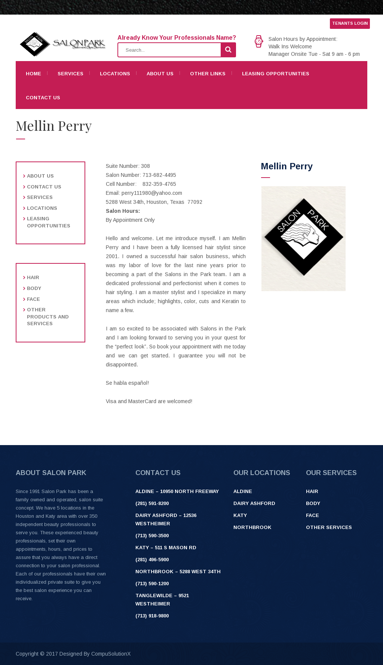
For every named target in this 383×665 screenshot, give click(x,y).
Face (33, 299)
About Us (160, 73)
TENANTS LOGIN (350, 23)
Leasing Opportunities (275, 73)
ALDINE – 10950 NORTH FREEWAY (177, 491)
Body (34, 288)
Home (33, 73)
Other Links (208, 73)
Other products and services (48, 316)
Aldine (242, 491)
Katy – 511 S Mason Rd (165, 547)
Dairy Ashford (254, 503)
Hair (33, 277)
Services (70, 73)
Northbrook (252, 527)
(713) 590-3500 (152, 535)
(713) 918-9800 (152, 616)
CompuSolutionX (111, 654)
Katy (240, 515)
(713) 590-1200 (152, 583)
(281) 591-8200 (152, 503)
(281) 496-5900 (152, 559)
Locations (115, 73)
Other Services (329, 527)
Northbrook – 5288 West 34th (178, 571)
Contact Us (43, 97)
